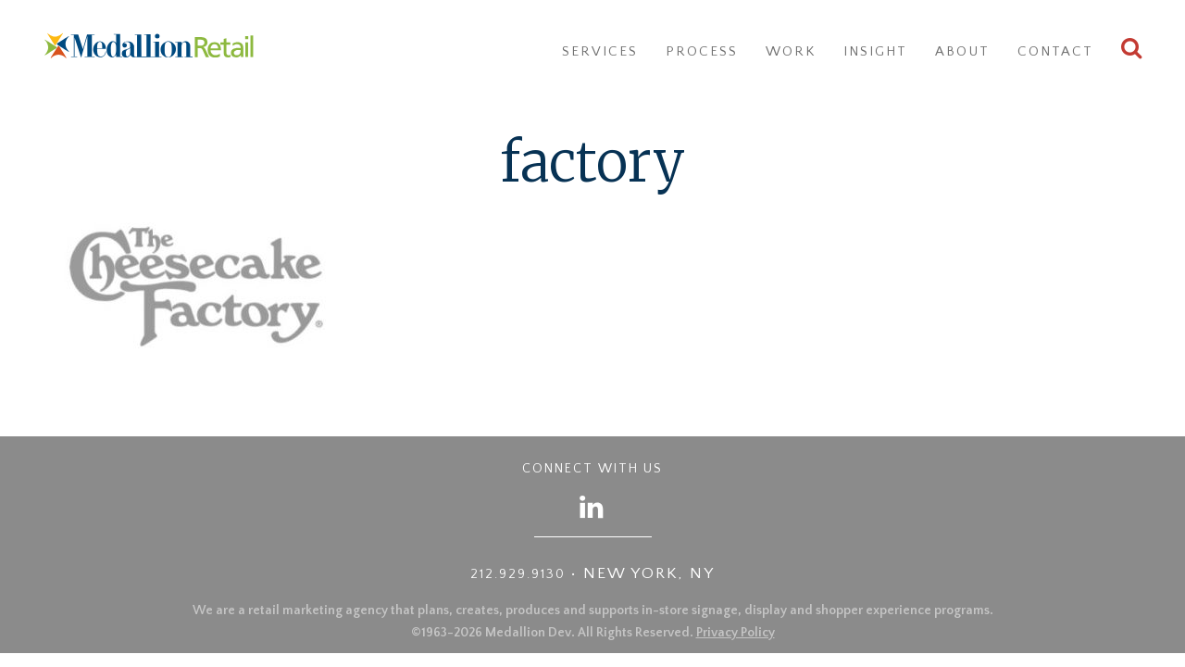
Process (702, 51)
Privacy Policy (735, 632)
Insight (875, 51)
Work (791, 51)
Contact (1055, 51)
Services (600, 51)
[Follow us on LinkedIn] (592, 506)
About (962, 51)
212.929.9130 (518, 574)
